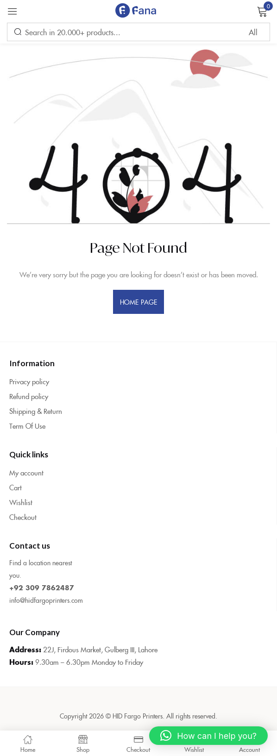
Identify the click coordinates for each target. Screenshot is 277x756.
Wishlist (20, 502)
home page (138, 301)
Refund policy (28, 396)
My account (26, 472)
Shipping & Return (35, 411)
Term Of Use (27, 426)
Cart (15, 487)
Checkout (23, 517)
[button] (208, 735)
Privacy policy (29, 381)
